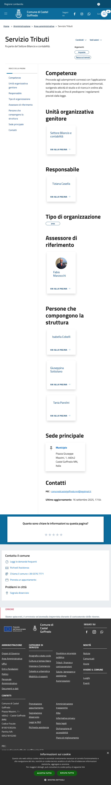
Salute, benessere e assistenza (65, 673)
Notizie (86, 653)
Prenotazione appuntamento (36, 705)
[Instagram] (81, 14)
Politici (5, 674)
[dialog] (55, 767)
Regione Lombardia (13, 4)
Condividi (81, 40)
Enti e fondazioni (10, 669)
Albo (58, 713)
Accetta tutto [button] (44, 773)
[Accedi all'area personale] (99, 4)
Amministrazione (21, 26)
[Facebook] (73, 14)
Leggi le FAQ (35, 722)
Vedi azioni (96, 40)
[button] (55, 780)
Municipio (61, 448)
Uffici (4, 663)
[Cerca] (105, 14)
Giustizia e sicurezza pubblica (66, 655)
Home (6, 26)
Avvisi (86, 663)
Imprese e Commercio (39, 666)
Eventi (86, 683)
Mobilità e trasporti (38, 676)
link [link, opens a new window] (83, 767)
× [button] (108, 753)
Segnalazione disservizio (35, 715)
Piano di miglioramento (67, 737)
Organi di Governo (11, 653)
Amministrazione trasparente (64, 705)
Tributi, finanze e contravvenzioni (64, 664)
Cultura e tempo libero (40, 661)
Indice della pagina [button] (17, 68)
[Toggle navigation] (6, 13)
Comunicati (88, 658)
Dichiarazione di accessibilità (64, 730)
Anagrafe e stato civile (40, 655)
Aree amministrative (44, 26)
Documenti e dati (10, 688)
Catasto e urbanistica (39, 671)
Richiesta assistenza (39, 727)
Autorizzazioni (63, 681)
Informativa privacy (65, 718)
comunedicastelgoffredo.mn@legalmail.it (71, 491)
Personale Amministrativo (9, 681)
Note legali (61, 723)
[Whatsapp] (88, 14)
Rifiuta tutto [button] (67, 773)
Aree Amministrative (12, 658)
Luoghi (86, 678)
